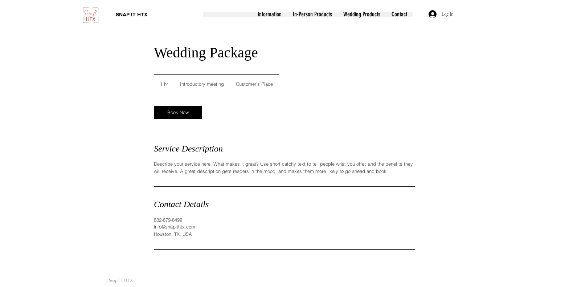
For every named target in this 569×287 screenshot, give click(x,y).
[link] (178, 112)
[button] (269, 14)
